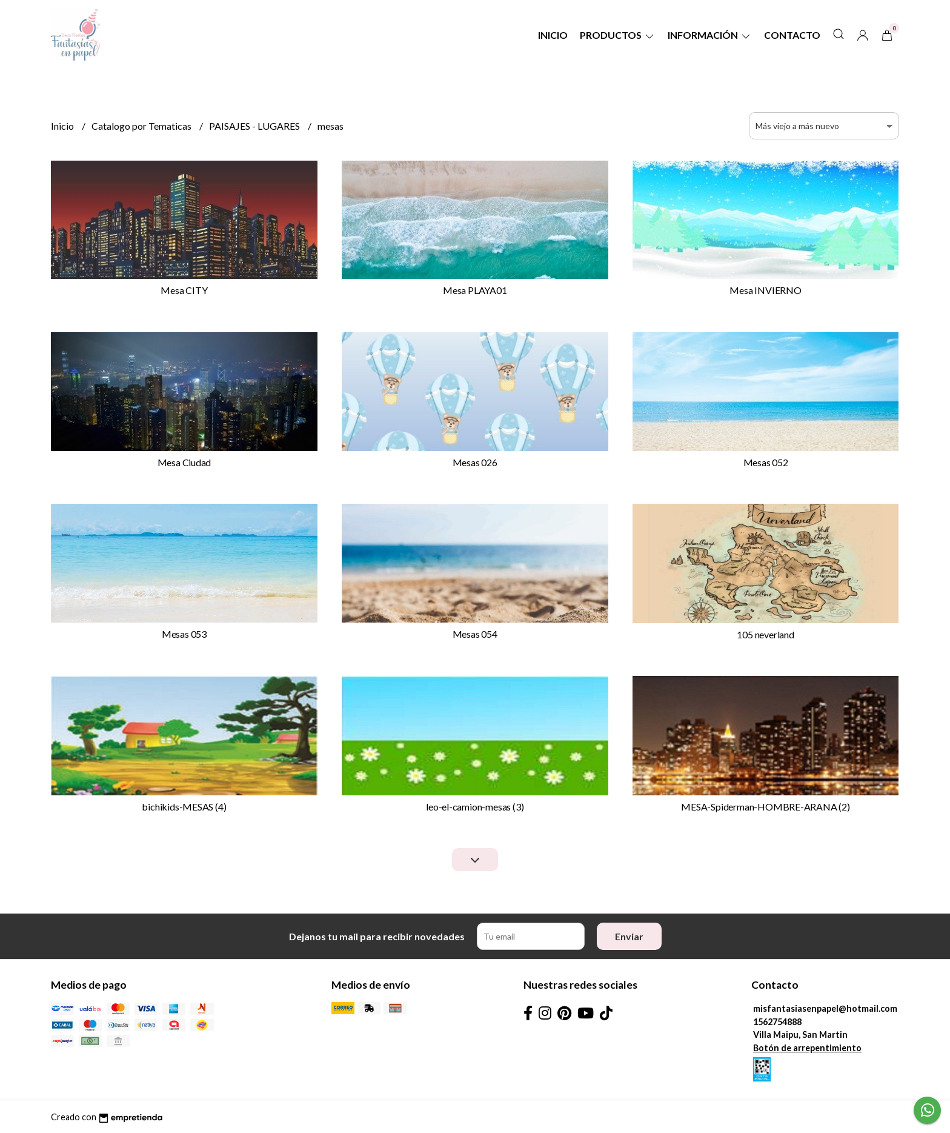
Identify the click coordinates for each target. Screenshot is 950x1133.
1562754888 (777, 1022)
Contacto (792, 35)
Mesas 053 (184, 634)
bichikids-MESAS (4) (184, 806)
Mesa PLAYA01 (475, 290)
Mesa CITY (184, 290)
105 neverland (765, 634)
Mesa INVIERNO (765, 290)
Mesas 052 (765, 462)
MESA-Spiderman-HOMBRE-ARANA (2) (765, 806)
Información (710, 35)
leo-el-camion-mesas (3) (474, 806)
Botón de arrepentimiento (807, 1048)
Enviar (629, 936)
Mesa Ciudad (184, 462)
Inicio (553, 35)
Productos (618, 35)
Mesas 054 (475, 634)
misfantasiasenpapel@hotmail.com (825, 1008)
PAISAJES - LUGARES (255, 126)
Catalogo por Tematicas (142, 126)
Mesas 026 (475, 462)
